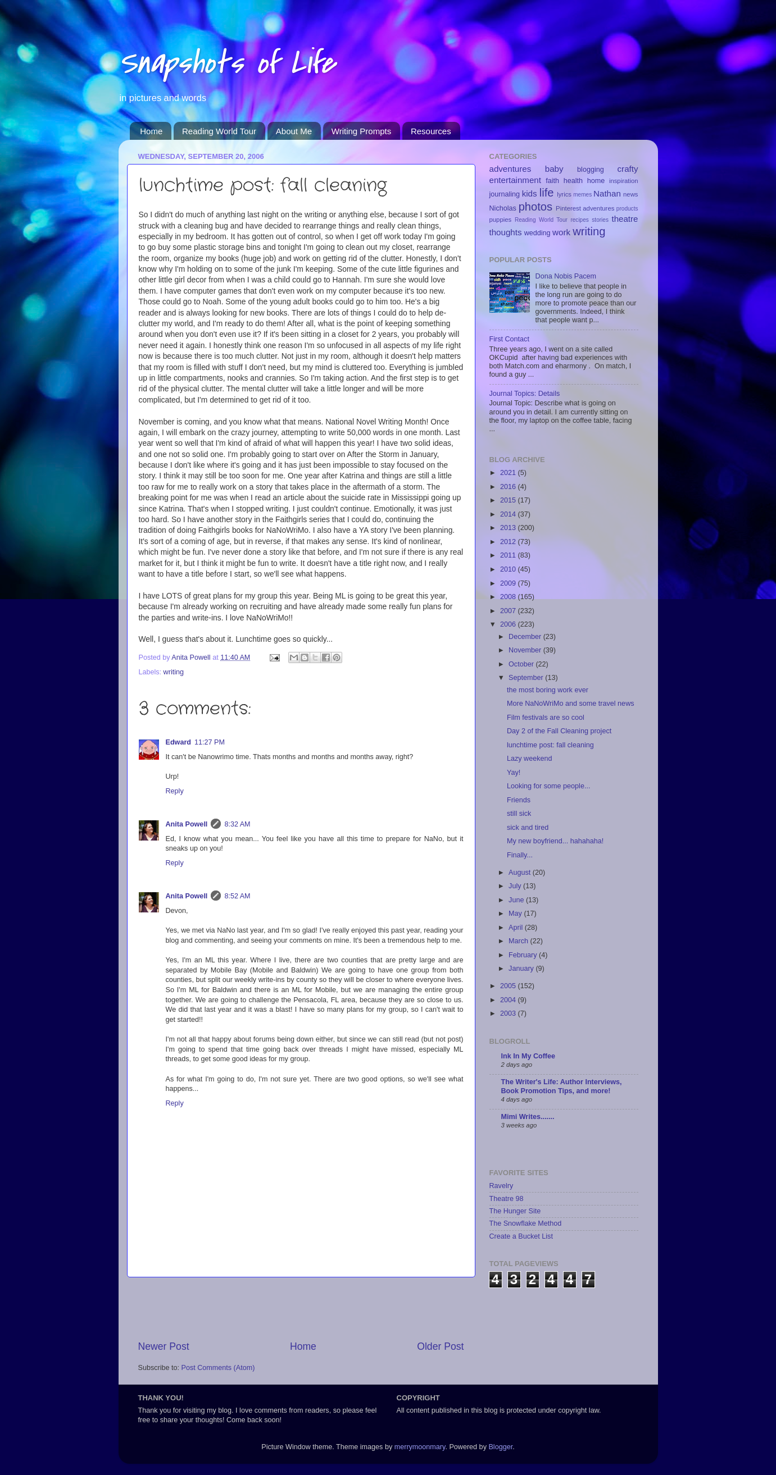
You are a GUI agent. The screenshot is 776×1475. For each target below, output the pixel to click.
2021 (509, 473)
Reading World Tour (219, 131)
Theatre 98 (506, 1199)
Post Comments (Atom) (218, 1368)
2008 (509, 597)
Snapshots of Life (227, 63)
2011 (509, 555)
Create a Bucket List (521, 1236)
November (526, 650)
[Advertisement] (301, 1309)
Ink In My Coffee (528, 1056)
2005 (509, 986)
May (516, 913)
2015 (509, 500)
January (522, 968)
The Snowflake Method (525, 1223)
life (546, 192)
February (524, 955)
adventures (510, 168)
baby (554, 168)
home (596, 181)
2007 (509, 611)
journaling (504, 194)
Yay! (513, 773)
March (519, 941)
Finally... (520, 855)
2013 (509, 528)
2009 (509, 583)
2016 (509, 487)
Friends (518, 800)
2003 (509, 1013)
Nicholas (502, 208)
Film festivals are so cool (545, 717)
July (516, 886)
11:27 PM (209, 742)
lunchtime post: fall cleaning (550, 745)
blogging (590, 169)
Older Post (440, 1346)
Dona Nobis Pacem (566, 276)
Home (151, 131)
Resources (431, 131)
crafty (628, 168)
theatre (624, 218)
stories (600, 220)
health (573, 181)
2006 (509, 624)
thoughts (505, 232)
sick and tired (527, 828)
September (527, 678)
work (561, 232)
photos (536, 206)
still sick (519, 814)
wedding (537, 233)
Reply (175, 791)
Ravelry (501, 1186)
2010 (509, 569)
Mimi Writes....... (528, 1117)
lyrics (564, 194)
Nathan (607, 193)
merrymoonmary (420, 1447)
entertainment (515, 180)
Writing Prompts (361, 131)
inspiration (623, 180)
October (522, 664)
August (521, 872)
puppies (500, 219)
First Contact (509, 339)
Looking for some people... (548, 786)
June (517, 900)
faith (552, 181)
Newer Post (163, 1346)
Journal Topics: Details (524, 394)
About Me (294, 131)
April (517, 927)
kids (529, 193)
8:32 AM (237, 824)
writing (174, 672)
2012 (509, 542)
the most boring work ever (547, 690)
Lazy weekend (529, 758)
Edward (179, 742)
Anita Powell (187, 824)
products (627, 209)
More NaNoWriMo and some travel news (570, 703)
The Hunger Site (515, 1211)
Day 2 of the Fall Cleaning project (559, 731)
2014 (509, 514)
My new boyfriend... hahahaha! (555, 841)
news (630, 194)
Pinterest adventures (585, 208)
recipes (579, 220)
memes (582, 194)
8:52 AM (237, 896)
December (526, 637)
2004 (509, 1000)
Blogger (500, 1447)
